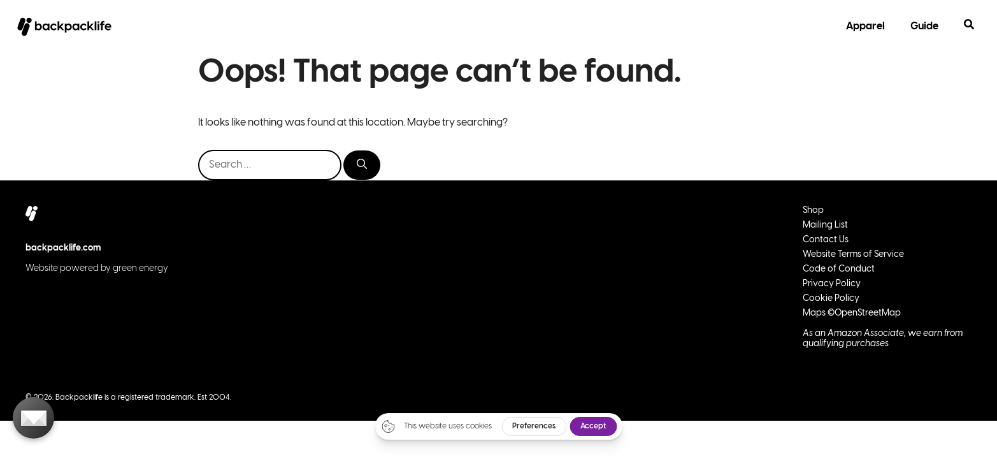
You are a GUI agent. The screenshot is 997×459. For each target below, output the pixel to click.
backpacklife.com (63, 248)
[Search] (361, 165)
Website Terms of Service (853, 254)
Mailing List (825, 225)
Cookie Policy (831, 298)
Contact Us (826, 240)
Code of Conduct (839, 269)
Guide (924, 26)
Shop (813, 210)
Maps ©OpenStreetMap (852, 313)
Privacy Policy (832, 284)
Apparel (865, 26)
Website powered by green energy (96, 268)
